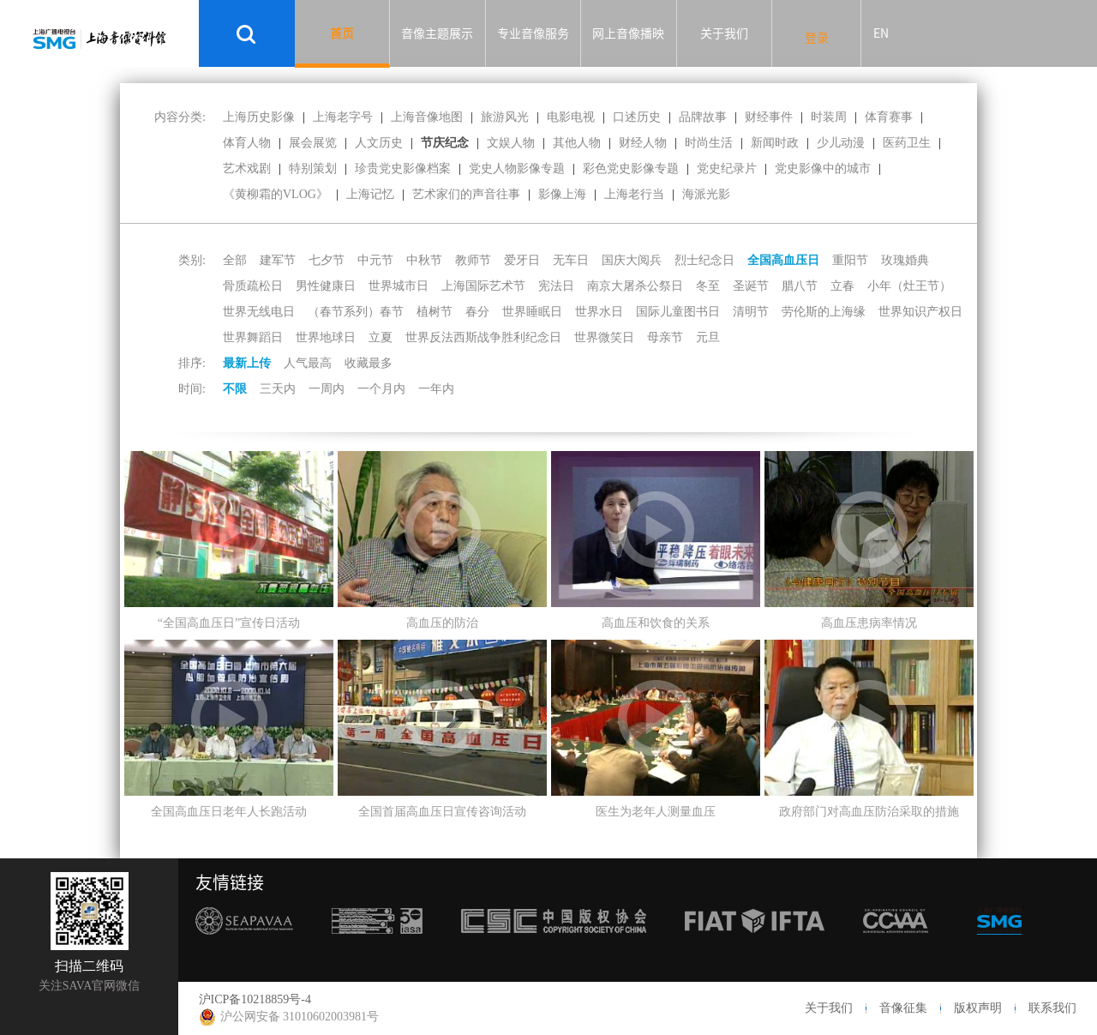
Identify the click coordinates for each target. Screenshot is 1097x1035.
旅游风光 (505, 117)
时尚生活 (709, 142)
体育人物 (247, 142)
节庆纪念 (445, 142)
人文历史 (379, 142)
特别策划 (313, 168)
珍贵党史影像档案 (403, 168)
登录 (817, 38)
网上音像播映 (628, 33)
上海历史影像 (259, 117)
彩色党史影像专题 (631, 168)
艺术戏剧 (247, 168)
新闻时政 (775, 142)
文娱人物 (511, 142)
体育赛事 (889, 117)
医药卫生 (907, 142)
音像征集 (903, 1008)
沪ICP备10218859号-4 (255, 999)
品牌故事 (703, 117)
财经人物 (643, 142)
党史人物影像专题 (517, 168)
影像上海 (562, 194)
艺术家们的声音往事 (466, 194)
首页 (342, 33)
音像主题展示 (437, 33)
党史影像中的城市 (823, 168)
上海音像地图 (427, 117)
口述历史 (637, 117)
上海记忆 (370, 194)
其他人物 (577, 142)
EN (881, 33)
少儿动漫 (841, 142)
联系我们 (1052, 1008)
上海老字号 (343, 117)
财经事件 (769, 117)
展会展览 (313, 142)
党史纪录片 (727, 168)
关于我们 (724, 33)
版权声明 (978, 1008)
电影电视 (571, 117)
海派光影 (706, 194)
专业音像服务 (533, 33)
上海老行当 (634, 194)
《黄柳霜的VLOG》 (275, 194)
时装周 (829, 117)
